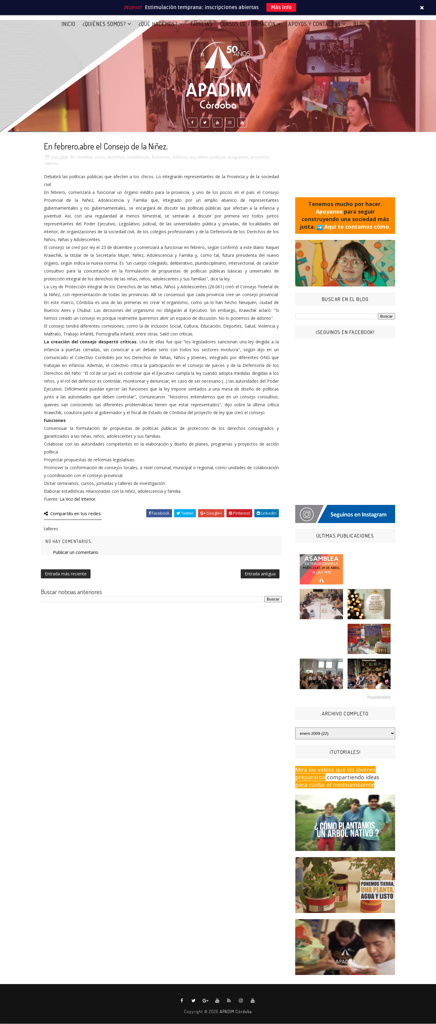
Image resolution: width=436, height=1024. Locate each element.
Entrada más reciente (66, 574)
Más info (281, 7)
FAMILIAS (201, 24)
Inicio (68, 24)
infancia (180, 157)
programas (238, 157)
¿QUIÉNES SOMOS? (104, 24)
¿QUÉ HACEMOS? (158, 24)
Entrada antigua (260, 574)
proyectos (260, 157)
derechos (116, 157)
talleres (51, 163)
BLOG (359, 24)
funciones (161, 157)
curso (99, 157)
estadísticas (138, 157)
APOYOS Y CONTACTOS (314, 24)
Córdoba (84, 157)
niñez (203, 157)
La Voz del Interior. (78, 499)
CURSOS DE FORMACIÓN (248, 24)
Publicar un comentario (75, 552)
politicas (218, 157)
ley (192, 157)
